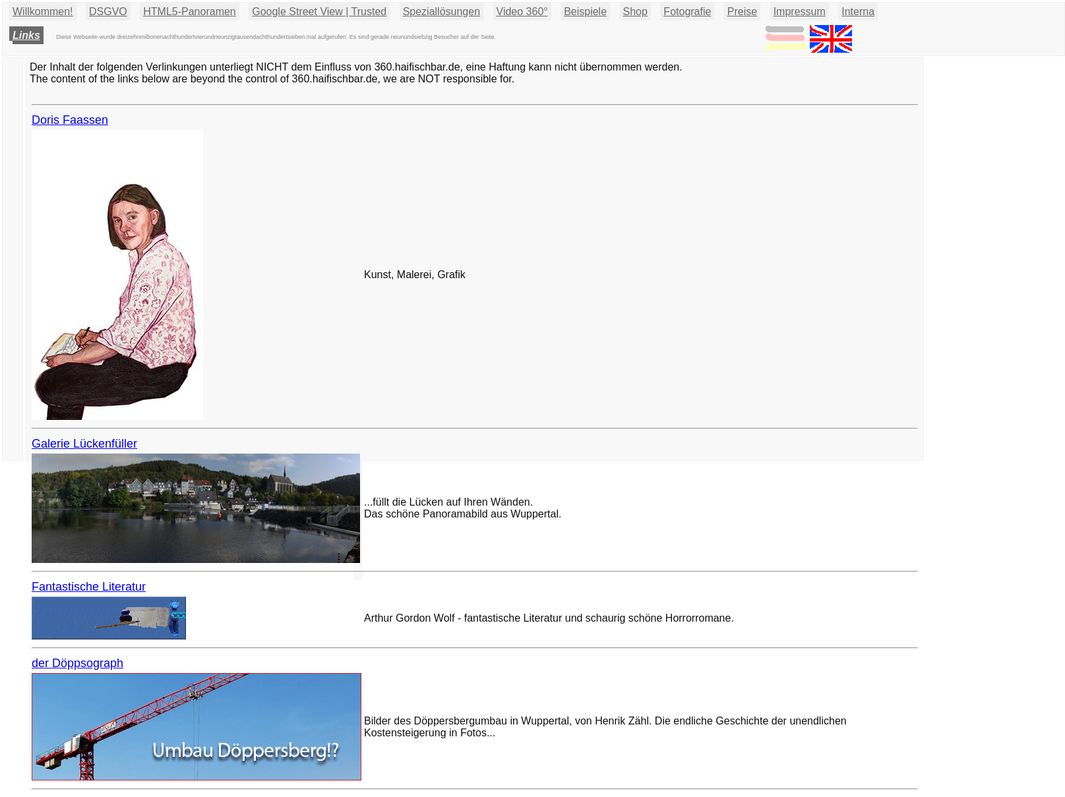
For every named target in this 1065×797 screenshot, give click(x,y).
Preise (742, 11)
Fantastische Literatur (89, 586)
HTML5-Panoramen (189, 11)
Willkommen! (43, 11)
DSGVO (108, 11)
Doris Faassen (70, 120)
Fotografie (687, 11)
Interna (857, 11)
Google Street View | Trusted (319, 11)
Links (26, 35)
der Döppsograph (77, 663)
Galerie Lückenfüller (84, 443)
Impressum (800, 11)
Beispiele (585, 11)
